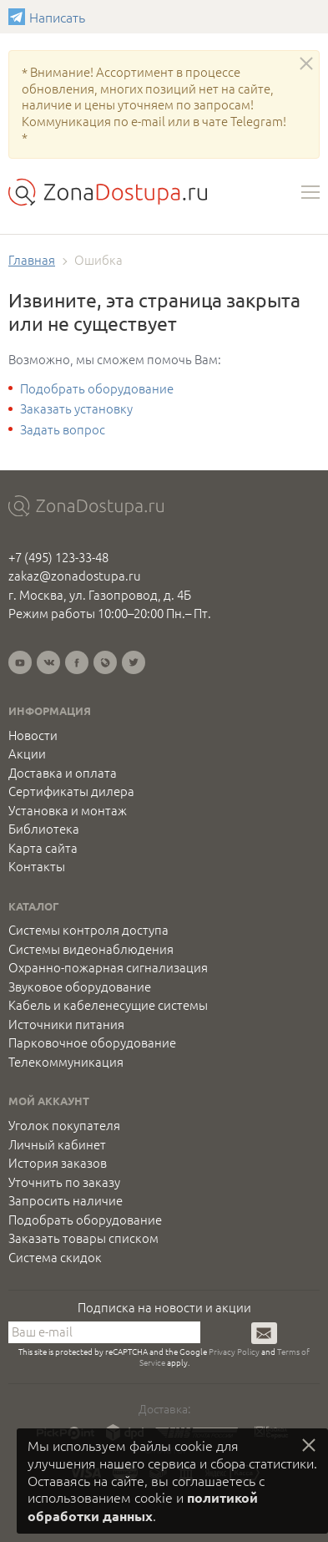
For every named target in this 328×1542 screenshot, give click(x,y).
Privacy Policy (234, 1351)
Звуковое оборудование (79, 986)
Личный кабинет (57, 1144)
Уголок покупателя (64, 1125)
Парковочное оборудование (92, 1042)
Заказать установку (76, 408)
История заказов (57, 1162)
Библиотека (43, 828)
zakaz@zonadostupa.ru (74, 575)
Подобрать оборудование (97, 388)
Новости (33, 735)
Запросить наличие (65, 1200)
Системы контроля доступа (88, 929)
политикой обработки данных (143, 1506)
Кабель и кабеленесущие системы (108, 1005)
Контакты (36, 866)
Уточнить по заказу (64, 1182)
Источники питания (66, 1024)
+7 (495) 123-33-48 (58, 557)
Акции (27, 753)
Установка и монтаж (67, 810)
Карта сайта (43, 847)
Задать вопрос (62, 429)
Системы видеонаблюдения (91, 949)
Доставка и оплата (62, 772)
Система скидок (55, 1257)
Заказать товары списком (83, 1238)
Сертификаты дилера (71, 791)
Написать (18, 16)
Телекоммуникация (66, 1061)
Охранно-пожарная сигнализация (108, 967)
